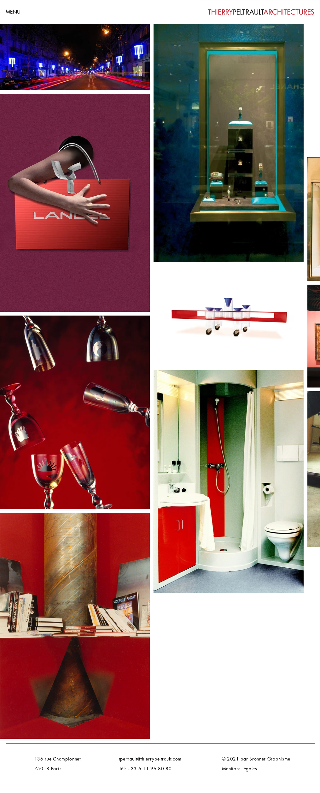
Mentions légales (239, 769)
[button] (28, 11)
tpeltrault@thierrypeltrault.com (150, 759)
